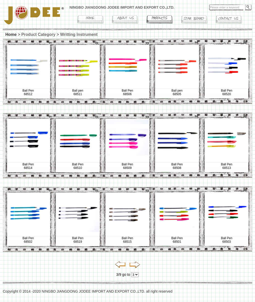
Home (11, 34)
